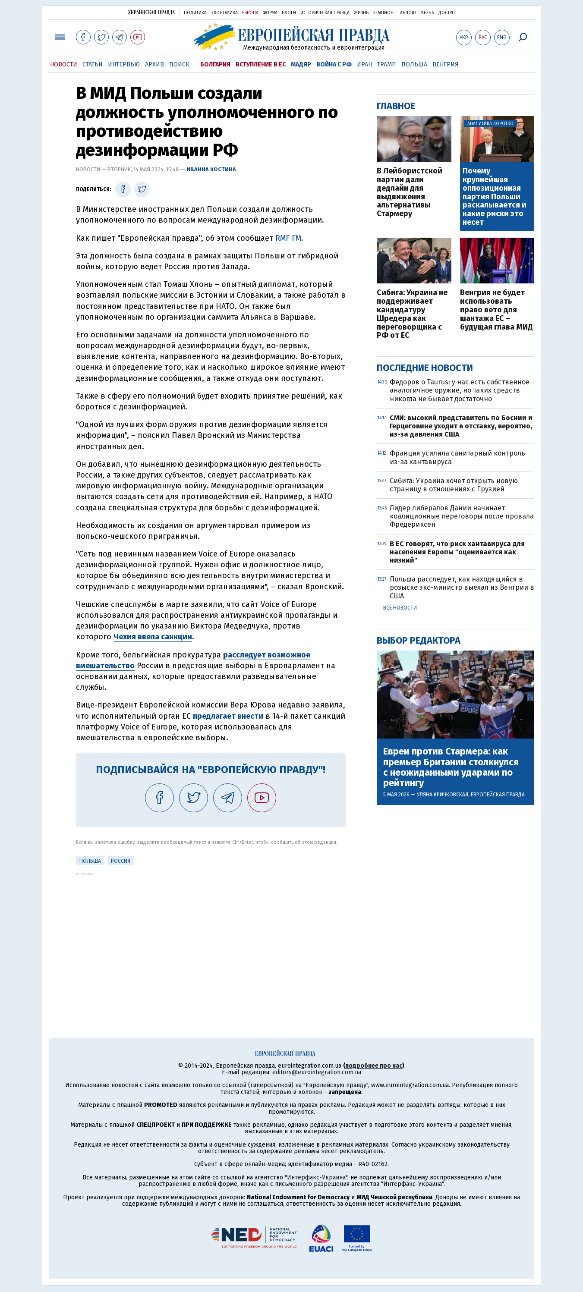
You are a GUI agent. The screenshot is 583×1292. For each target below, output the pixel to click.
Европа (250, 13)
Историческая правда (325, 13)
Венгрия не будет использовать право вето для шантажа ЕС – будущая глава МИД (496, 310)
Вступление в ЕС (261, 64)
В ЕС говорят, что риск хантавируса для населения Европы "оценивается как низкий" (457, 552)
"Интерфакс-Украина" (316, 1177)
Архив (154, 64)
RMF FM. (289, 238)
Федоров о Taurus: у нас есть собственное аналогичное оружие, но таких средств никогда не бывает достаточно (459, 390)
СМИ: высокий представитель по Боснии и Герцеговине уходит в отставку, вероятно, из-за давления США (461, 426)
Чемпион (383, 13)
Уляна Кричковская (442, 795)
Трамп (386, 64)
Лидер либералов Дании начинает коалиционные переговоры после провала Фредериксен (462, 516)
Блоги (289, 13)
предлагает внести (228, 716)
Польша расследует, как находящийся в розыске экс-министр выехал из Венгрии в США (462, 587)
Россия (120, 861)
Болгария (215, 64)
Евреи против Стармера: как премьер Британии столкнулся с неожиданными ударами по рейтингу (451, 767)
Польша (414, 64)
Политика (195, 13)
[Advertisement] (211, 936)
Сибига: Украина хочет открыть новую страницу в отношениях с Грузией (454, 485)
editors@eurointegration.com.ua (316, 1072)
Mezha (427, 13)
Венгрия (445, 64)
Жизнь (361, 13)
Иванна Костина (211, 169)
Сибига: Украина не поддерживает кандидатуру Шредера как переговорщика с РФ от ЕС (412, 314)
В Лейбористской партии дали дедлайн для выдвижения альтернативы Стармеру (409, 192)
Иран (364, 64)
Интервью (124, 64)
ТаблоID (407, 13)
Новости (63, 64)
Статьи (92, 64)
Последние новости (425, 368)
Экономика (224, 13)
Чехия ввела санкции (152, 636)
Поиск (179, 64)
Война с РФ (334, 64)
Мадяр (301, 64)
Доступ (446, 13)
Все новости (400, 608)
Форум (270, 13)
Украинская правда (151, 12)
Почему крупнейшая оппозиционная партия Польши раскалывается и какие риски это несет (494, 197)
